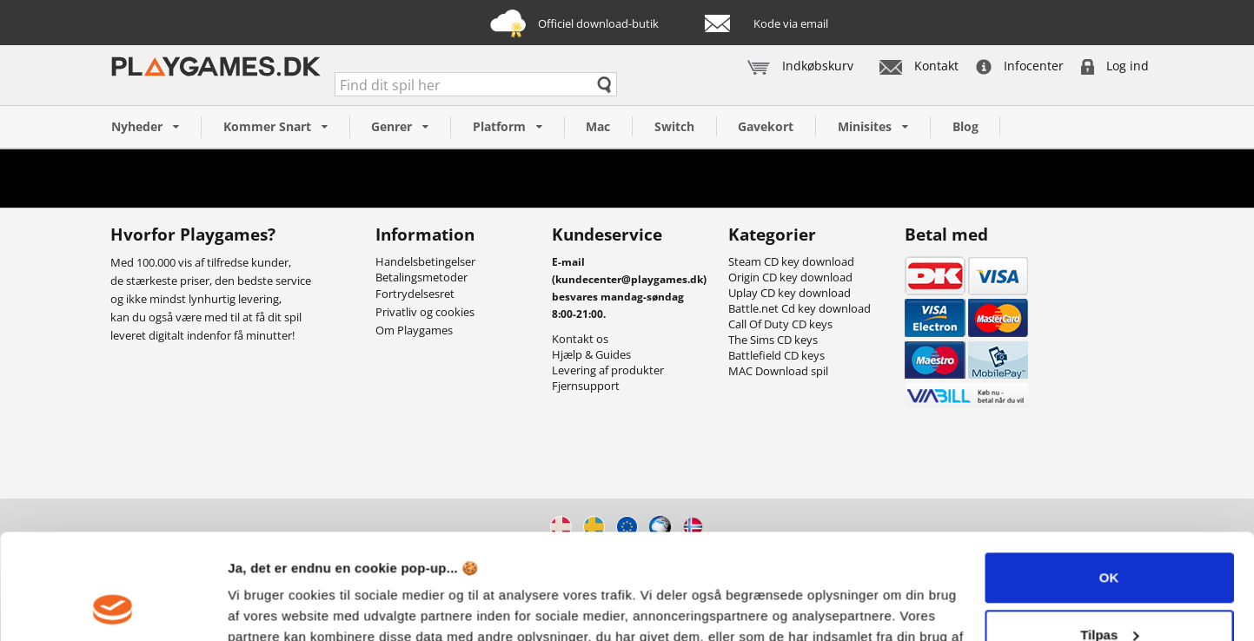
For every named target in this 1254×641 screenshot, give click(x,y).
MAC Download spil (778, 371)
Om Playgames (414, 330)
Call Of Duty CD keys (780, 324)
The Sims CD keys (773, 339)
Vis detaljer (263, 606)
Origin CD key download (790, 277)
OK (1109, 479)
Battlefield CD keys (776, 355)
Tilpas (1109, 535)
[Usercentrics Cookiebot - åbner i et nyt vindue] (112, 607)
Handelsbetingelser (425, 261)
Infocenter (1020, 65)
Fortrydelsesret (414, 293)
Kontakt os (580, 339)
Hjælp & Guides (591, 354)
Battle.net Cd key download (799, 308)
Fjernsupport (586, 385)
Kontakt (919, 65)
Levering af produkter (608, 370)
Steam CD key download (791, 261)
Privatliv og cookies (424, 312)
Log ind (1115, 65)
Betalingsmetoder (421, 277)
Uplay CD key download (789, 293)
